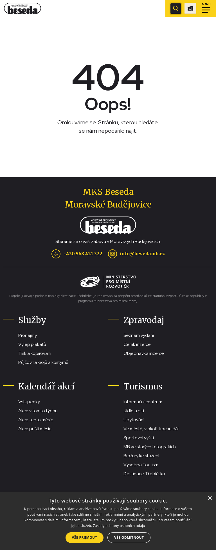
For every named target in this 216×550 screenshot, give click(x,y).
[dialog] (108, 521)
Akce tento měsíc (35, 420)
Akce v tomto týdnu (38, 411)
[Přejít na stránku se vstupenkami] (190, 8)
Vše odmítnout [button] (129, 537)
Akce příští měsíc (34, 429)
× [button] (210, 498)
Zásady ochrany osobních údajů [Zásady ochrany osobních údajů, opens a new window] (119, 525)
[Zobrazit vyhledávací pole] (176, 9)
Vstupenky (29, 402)
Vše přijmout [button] (84, 537)
